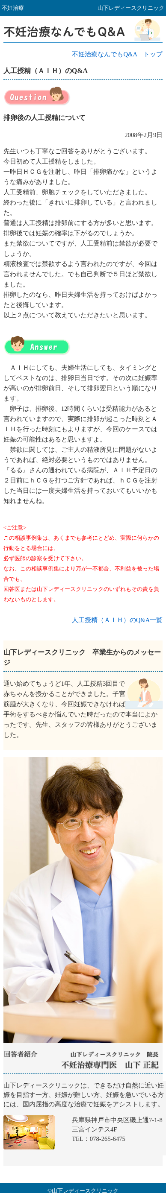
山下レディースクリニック (84, 1123)
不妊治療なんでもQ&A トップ (117, 54)
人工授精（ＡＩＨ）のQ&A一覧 (117, 620)
